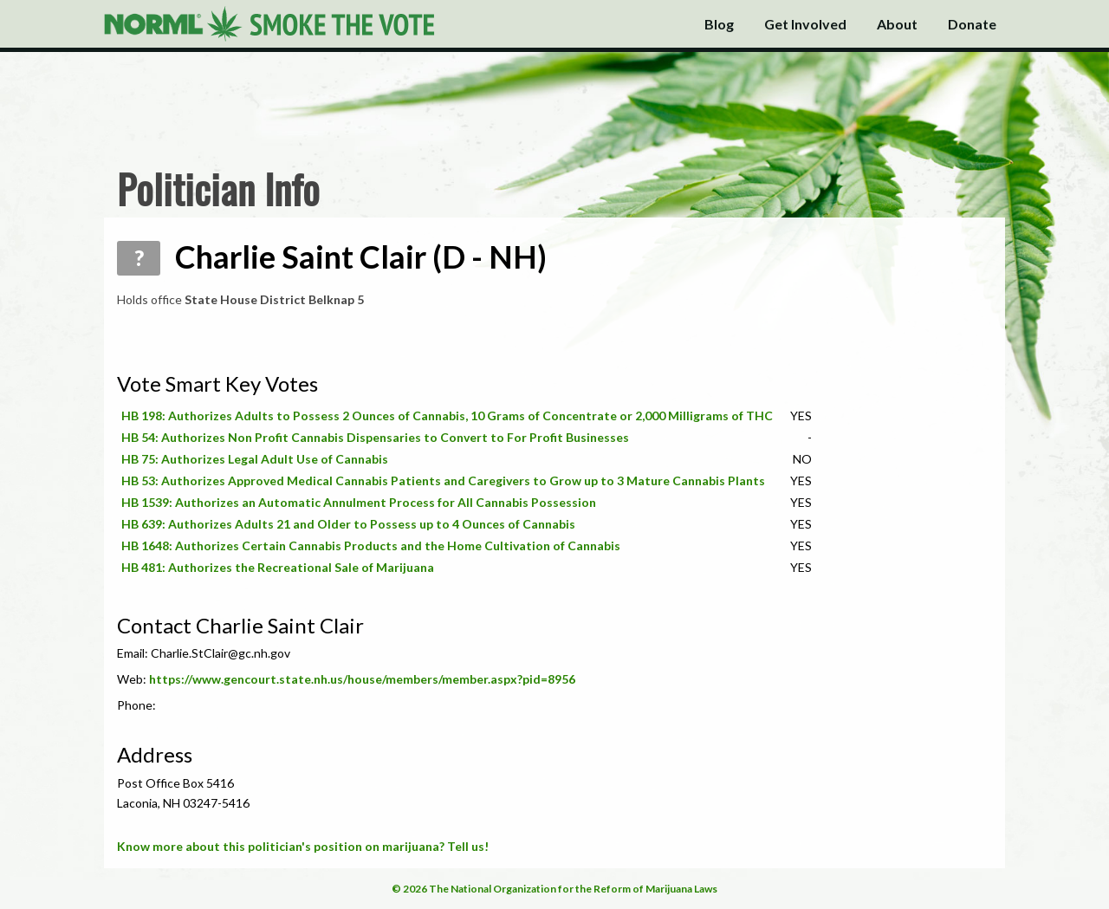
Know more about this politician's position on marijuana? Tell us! (303, 846)
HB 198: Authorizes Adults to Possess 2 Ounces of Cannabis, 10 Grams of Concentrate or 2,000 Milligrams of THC (447, 415)
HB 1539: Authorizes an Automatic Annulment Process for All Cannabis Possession (358, 502)
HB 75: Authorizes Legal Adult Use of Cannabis (254, 458)
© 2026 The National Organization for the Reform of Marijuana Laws (554, 888)
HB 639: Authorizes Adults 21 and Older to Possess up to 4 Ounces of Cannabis (348, 523)
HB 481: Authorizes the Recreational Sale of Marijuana (277, 567)
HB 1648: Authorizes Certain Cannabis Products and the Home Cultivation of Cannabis (370, 545)
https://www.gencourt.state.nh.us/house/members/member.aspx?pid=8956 (362, 679)
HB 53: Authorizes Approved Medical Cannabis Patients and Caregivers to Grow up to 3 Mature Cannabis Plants (443, 480)
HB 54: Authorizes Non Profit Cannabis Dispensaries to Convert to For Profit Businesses (375, 437)
